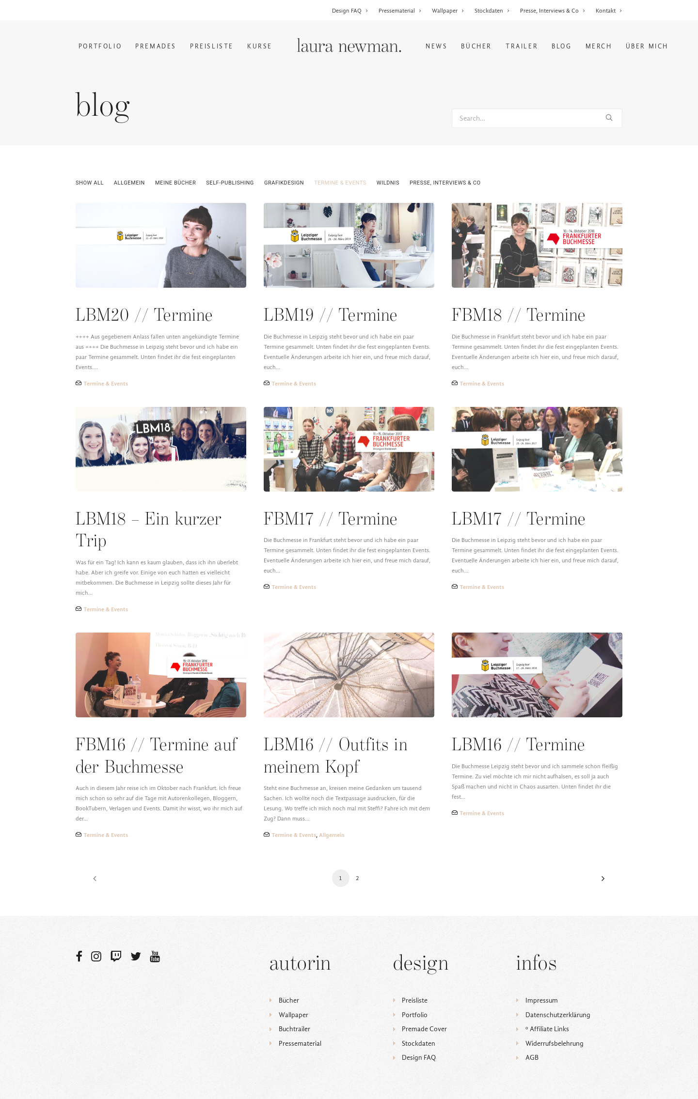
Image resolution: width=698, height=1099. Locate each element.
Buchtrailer (294, 1029)
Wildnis (388, 183)
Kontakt (609, 10)
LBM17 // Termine (519, 520)
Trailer (522, 46)
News (436, 46)
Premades (155, 46)
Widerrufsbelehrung (554, 1043)
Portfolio (100, 46)
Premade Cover (424, 1029)
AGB (532, 1057)
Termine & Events (340, 183)
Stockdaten (492, 10)
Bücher (476, 46)
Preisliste (212, 46)
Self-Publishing (230, 183)
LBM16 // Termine (518, 745)
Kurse (259, 46)
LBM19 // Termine (330, 316)
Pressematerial (400, 10)
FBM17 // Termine (330, 520)
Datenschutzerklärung (557, 1015)
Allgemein (129, 183)
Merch (599, 46)
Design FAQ (350, 10)
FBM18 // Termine (519, 316)
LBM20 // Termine (144, 316)
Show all (90, 183)
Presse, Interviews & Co (553, 10)
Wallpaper (448, 10)
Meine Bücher (175, 183)
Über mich (647, 46)
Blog (561, 46)
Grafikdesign (284, 183)
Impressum (541, 1000)
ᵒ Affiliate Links (547, 1029)
